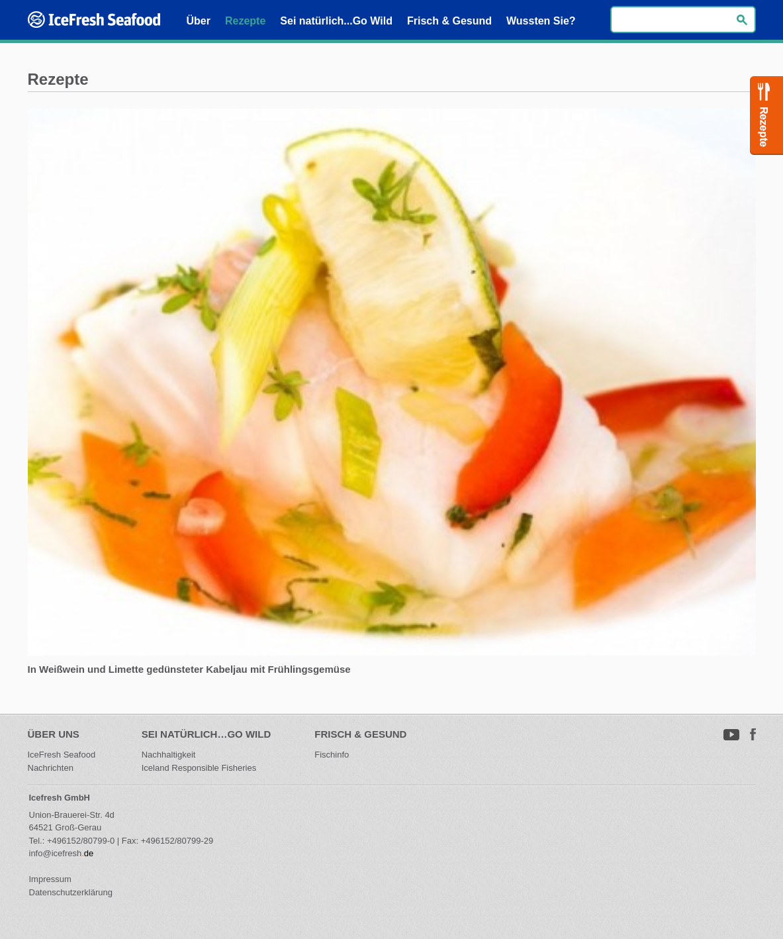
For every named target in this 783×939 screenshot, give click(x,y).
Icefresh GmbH (59, 798)
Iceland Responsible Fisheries (199, 768)
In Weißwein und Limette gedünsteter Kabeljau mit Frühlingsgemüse (189, 669)
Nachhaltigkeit (169, 755)
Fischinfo (331, 755)
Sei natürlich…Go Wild (206, 734)
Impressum (50, 879)
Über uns (53, 734)
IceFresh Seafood (63, 755)
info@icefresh (55, 853)
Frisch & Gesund (360, 734)
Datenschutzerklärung (71, 892)
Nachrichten (50, 768)
